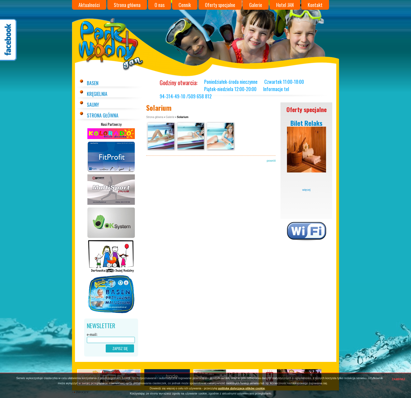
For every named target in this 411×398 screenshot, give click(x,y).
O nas (160, 4)
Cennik (185, 4)
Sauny (93, 104)
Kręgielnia (97, 93)
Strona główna (127, 4)
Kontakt (315, 4)
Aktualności (89, 4)
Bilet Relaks (306, 123)
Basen (92, 82)
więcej (306, 189)
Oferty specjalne (220, 4)
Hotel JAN (285, 4)
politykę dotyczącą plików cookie (241, 388)
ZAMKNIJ (398, 379)
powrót (271, 160)
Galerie (255, 4)
